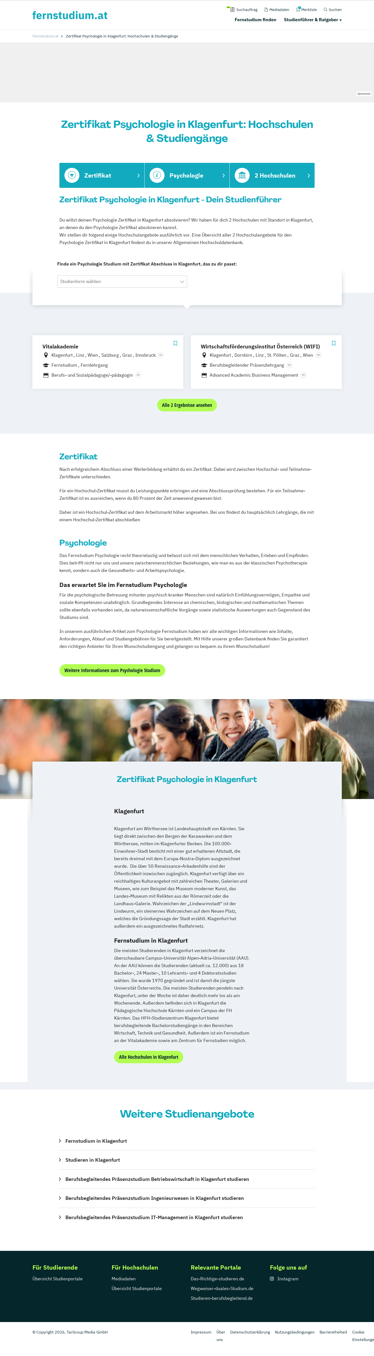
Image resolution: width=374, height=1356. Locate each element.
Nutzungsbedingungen (295, 1332)
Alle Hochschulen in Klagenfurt (148, 1057)
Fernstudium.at (45, 36)
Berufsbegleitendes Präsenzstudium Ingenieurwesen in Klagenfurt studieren (154, 1198)
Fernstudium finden (255, 19)
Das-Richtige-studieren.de (217, 1279)
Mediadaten (124, 1279)
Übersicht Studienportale (57, 1279)
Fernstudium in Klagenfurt (96, 1140)
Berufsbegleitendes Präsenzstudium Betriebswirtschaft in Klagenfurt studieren (157, 1179)
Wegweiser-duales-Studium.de (222, 1288)
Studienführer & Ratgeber (311, 19)
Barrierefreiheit (333, 1332)
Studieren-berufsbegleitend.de (222, 1298)
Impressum (201, 1332)
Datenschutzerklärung (250, 1332)
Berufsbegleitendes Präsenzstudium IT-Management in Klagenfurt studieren (154, 1217)
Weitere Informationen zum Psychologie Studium (112, 670)
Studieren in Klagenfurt (92, 1159)
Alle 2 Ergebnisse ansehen (187, 405)
